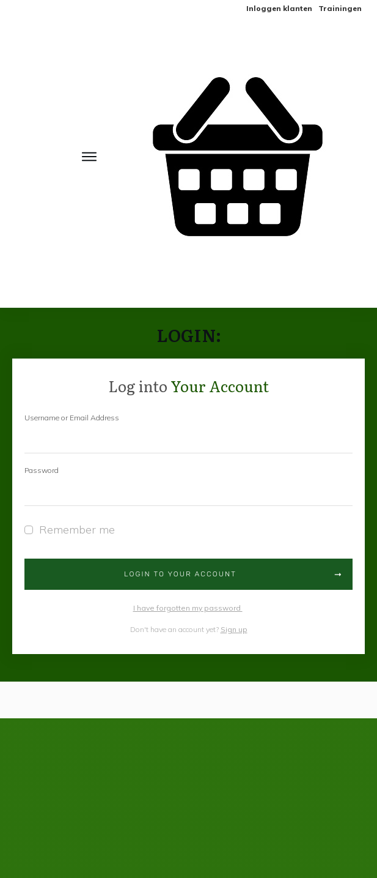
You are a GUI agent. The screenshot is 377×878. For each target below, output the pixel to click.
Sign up (234, 629)
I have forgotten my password (188, 607)
